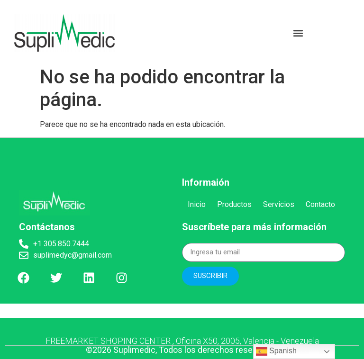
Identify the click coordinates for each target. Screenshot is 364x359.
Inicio (197, 204)
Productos (234, 204)
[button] (298, 33)
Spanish (276, 351)
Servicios (278, 204)
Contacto (320, 204)
